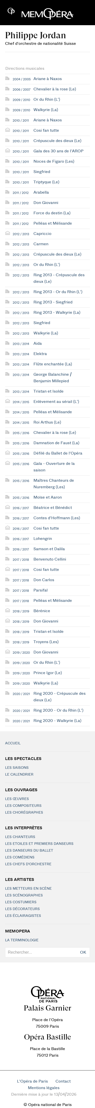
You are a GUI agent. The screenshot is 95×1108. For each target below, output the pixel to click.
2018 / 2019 (21, 611)
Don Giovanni (45, 203)
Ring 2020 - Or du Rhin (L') (58, 710)
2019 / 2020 (21, 652)
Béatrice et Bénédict (52, 508)
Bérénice (41, 611)
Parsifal (40, 590)
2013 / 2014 (21, 343)
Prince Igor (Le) (47, 673)
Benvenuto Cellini (49, 559)
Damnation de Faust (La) (56, 443)
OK (83, 952)
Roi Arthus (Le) (47, 422)
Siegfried (41, 172)
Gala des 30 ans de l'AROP (58, 151)
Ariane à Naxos (47, 79)
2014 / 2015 (21, 402)
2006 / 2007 (21, 89)
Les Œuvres (17, 799)
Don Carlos (43, 580)
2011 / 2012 (21, 192)
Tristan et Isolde (48, 391)
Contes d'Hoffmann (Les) (56, 518)
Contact (63, 1081)
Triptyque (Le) (46, 182)
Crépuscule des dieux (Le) (57, 141)
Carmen (40, 244)
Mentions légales (44, 1088)
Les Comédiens (19, 857)
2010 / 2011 (21, 120)
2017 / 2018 (21, 559)
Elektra (40, 354)
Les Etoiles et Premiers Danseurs (39, 844)
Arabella (41, 192)
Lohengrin (42, 539)
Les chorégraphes (24, 812)
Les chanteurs (20, 837)
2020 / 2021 (21, 694)
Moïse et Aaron (47, 497)
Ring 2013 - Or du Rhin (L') (57, 292)
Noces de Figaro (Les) (53, 161)
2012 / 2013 (21, 234)
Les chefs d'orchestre (28, 864)
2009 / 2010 (21, 99)
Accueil (13, 743)
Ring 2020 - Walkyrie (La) (57, 721)
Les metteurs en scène (28, 888)
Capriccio (42, 234)
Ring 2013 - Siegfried (52, 302)
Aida (37, 343)
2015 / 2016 (21, 433)
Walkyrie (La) (45, 110)
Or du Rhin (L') (46, 99)
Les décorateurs (22, 909)
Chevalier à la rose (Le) (54, 89)
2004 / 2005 (22, 79)
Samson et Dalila (49, 549)
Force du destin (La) (51, 213)
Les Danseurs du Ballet (29, 850)
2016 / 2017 (21, 508)
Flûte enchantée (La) (52, 364)
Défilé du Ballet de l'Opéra (57, 453)
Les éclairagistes (23, 916)
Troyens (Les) (46, 642)
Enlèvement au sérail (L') (56, 402)
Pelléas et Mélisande (52, 223)
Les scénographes (24, 895)
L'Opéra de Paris (32, 1081)
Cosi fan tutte (46, 130)
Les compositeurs (23, 806)
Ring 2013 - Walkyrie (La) (56, 312)
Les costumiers (20, 902)
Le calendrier (19, 774)
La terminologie (22, 940)
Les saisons (17, 768)
